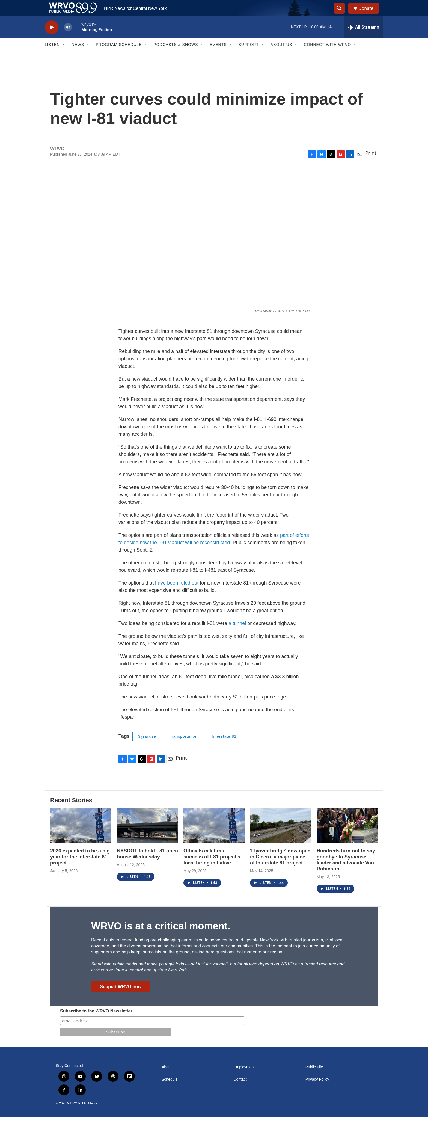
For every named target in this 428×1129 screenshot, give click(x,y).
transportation (184, 748)
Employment (244, 1079)
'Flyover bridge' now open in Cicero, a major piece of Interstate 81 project (280, 869)
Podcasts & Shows (175, 57)
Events (218, 57)
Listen (52, 57)
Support (249, 57)
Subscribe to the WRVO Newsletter (96, 1023)
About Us (281, 57)
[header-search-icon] (341, 14)
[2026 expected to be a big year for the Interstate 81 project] (80, 838)
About (167, 1079)
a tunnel (237, 635)
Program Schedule (119, 57)
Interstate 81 (224, 748)
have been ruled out (176, 595)
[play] (51, 40)
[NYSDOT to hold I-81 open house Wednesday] (147, 838)
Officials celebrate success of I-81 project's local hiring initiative (211, 869)
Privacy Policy (317, 1092)
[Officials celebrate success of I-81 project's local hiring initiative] (214, 838)
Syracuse (147, 748)
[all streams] (363, 40)
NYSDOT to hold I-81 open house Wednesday (147, 866)
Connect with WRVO (327, 57)
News (78, 57)
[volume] (68, 40)
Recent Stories (71, 812)
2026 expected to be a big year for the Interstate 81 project (80, 869)
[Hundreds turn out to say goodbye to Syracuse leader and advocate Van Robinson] (347, 838)
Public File (314, 1079)
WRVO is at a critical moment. (160, 938)
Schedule (169, 1092)
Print (370, 165)
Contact (239, 1092)
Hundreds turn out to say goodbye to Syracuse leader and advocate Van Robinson (346, 872)
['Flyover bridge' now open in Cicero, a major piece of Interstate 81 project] (280, 838)
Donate (369, 14)
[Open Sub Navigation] (64, 57)
